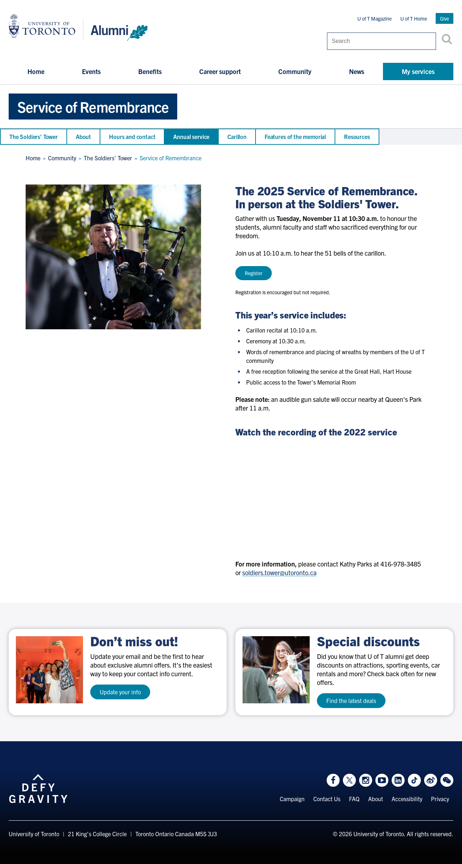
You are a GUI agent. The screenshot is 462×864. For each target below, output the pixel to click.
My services (418, 71)
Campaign (292, 798)
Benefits (150, 71)
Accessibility (407, 798)
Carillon (237, 136)
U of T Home (413, 18)
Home (35, 71)
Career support (220, 71)
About (83, 136)
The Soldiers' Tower (33, 136)
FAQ (354, 798)
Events (91, 71)
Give (444, 18)
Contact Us (326, 798)
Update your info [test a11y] (120, 691)
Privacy (440, 798)
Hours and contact (132, 136)
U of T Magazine (374, 18)
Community (294, 71)
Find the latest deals (351, 700)
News (356, 71)
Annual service (191, 136)
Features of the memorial (295, 136)
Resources (357, 136)
